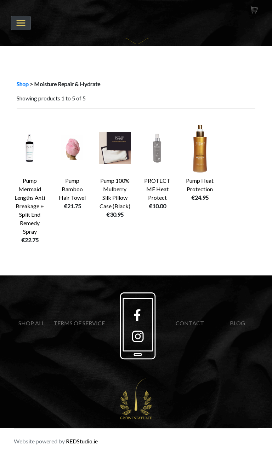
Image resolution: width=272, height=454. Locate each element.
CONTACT (190, 323)
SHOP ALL (31, 323)
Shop (23, 84)
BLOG (237, 323)
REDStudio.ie (82, 441)
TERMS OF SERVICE (79, 323)
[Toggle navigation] (21, 23)
